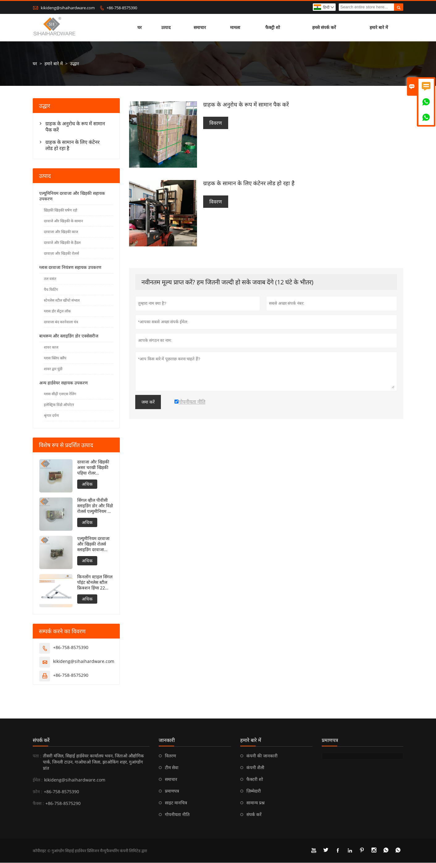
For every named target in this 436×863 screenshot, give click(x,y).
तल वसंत (50, 279)
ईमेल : (38, 780)
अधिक (87, 484)
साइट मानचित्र (176, 803)
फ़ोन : (37, 792)
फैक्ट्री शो (272, 28)
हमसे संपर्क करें (324, 28)
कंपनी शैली (255, 768)
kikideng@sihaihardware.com (68, 7)
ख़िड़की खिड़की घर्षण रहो (60, 210)
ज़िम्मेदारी (253, 791)
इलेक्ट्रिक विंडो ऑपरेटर (59, 405)
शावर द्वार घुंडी (53, 369)
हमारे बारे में (379, 28)
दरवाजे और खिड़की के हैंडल (62, 242)
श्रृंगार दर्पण (51, 415)
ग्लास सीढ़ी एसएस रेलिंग (60, 394)
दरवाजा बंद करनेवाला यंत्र (61, 322)
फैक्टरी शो (254, 779)
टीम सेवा (171, 768)
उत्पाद (165, 28)
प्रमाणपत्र (172, 791)
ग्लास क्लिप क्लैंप (55, 358)
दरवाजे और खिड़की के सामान (63, 221)
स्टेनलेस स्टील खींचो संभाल (62, 300)
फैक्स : (38, 803)
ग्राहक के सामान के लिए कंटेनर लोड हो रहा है (72, 145)
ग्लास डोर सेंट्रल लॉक (57, 311)
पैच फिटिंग (51, 289)
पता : (37, 756)
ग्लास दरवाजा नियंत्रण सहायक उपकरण (70, 267)
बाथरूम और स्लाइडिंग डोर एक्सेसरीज (68, 336)
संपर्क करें (41, 740)
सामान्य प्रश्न (255, 803)
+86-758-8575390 (122, 7)
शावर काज (51, 347)
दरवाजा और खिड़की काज (61, 232)
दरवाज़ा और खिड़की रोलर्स (61, 253)
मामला (235, 28)
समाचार (200, 28)
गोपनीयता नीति (177, 815)
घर (139, 28)
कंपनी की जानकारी (262, 756)
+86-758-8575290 (70, 675)
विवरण (215, 123)
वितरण (170, 756)
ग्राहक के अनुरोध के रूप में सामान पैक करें (75, 127)
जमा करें (148, 402)
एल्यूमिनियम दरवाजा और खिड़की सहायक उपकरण (72, 196)
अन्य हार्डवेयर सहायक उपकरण (63, 383)
